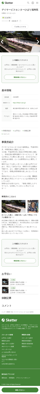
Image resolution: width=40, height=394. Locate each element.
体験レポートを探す (8, 343)
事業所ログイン (27, 346)
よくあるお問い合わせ (9, 352)
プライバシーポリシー (23, 378)
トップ (3, 312)
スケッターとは (6, 349)
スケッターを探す (27, 338)
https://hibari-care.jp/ (19, 103)
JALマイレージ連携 (8, 346)
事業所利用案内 (27, 341)
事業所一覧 (10, 312)
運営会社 (4, 378)
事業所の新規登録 (27, 343)
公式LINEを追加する (8, 364)
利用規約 (12, 378)
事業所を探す (6, 341)
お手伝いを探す (6, 338)
